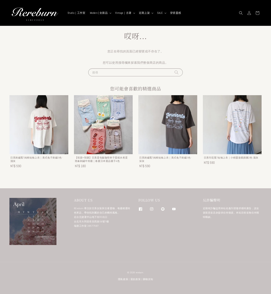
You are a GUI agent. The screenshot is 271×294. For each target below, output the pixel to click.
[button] (241, 13)
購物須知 (148, 279)
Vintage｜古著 (123, 13)
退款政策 (135, 279)
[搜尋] (177, 72)
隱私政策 (123, 279)
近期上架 (144, 13)
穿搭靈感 (175, 13)
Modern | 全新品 (99, 13)
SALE (160, 13)
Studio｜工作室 (76, 13)
